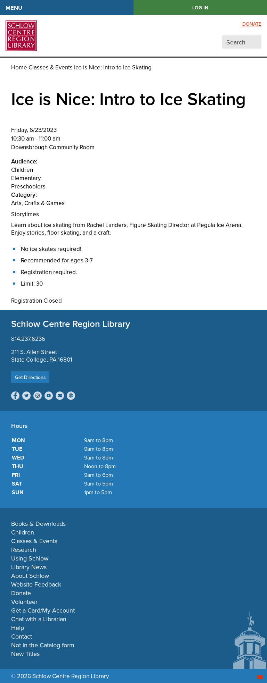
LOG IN (200, 7)
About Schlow (30, 575)
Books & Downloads (38, 523)
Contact (21, 636)
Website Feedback (36, 584)
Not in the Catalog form (42, 645)
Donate (251, 23)
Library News (29, 567)
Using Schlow (29, 558)
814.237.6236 (28, 339)
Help (17, 627)
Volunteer (24, 601)
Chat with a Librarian (38, 619)
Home (19, 67)
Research (23, 549)
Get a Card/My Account (43, 610)
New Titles (25, 653)
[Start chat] (259, 677)
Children (22, 532)
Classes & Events (51, 67)
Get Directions (30, 377)
